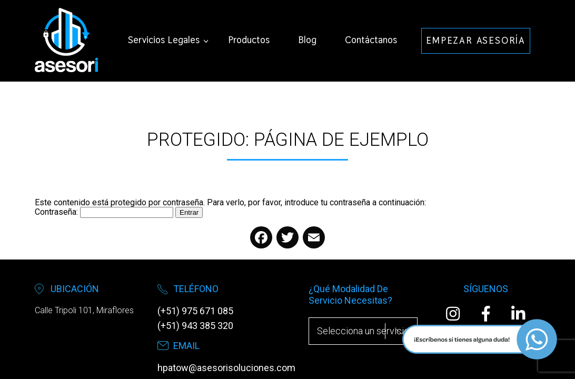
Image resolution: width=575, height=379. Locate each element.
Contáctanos (371, 40)
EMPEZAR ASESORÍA (476, 40)
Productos (249, 40)
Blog (307, 40)
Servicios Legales (164, 40)
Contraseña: (104, 212)
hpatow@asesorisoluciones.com (226, 367)
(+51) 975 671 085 (195, 310)
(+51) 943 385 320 (195, 325)
